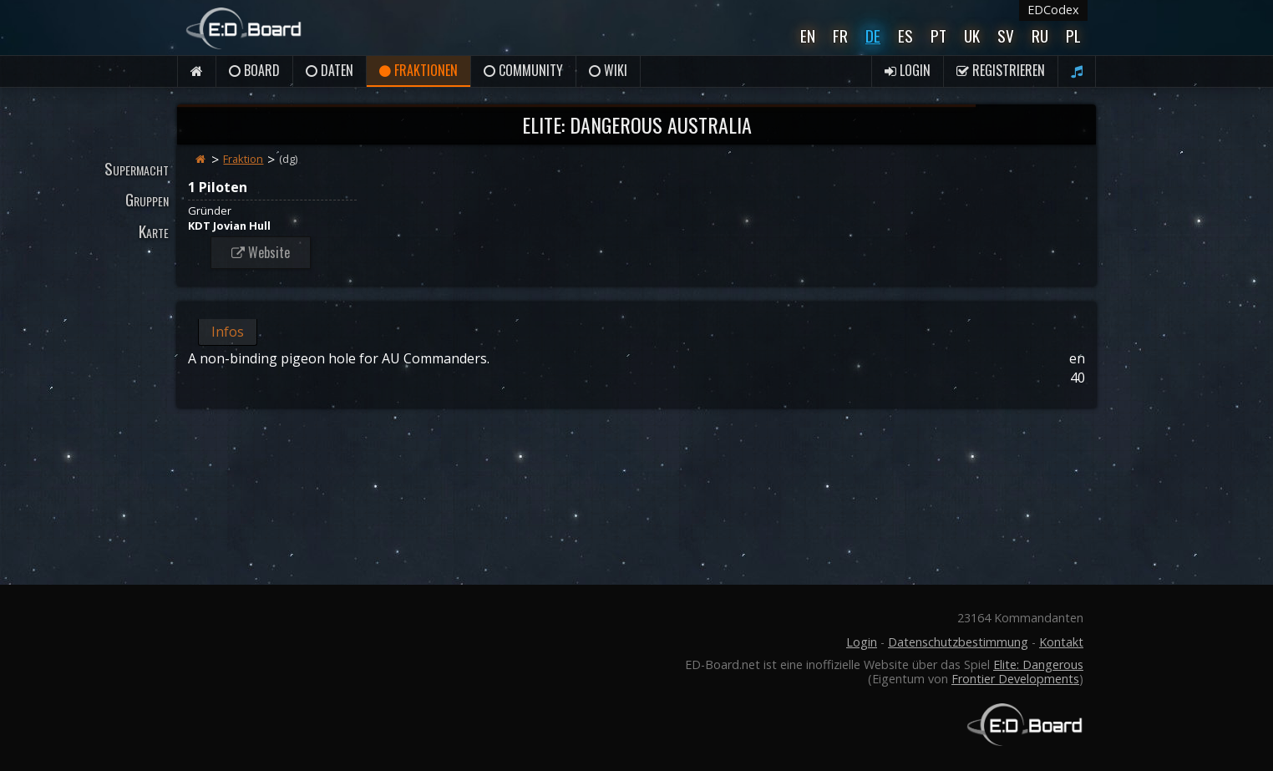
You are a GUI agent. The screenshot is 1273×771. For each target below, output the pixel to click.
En (807, 35)
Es (905, 35)
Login (908, 70)
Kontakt (1061, 642)
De (872, 35)
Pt (938, 35)
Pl (1073, 35)
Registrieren (1000, 70)
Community (523, 70)
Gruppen (147, 199)
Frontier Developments (1015, 679)
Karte (154, 231)
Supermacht (136, 168)
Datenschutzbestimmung (958, 642)
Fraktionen (418, 70)
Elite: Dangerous (1038, 664)
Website (260, 252)
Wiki (608, 70)
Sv (1005, 35)
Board (254, 70)
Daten (329, 70)
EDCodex (1053, 10)
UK (972, 35)
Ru (1040, 35)
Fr (840, 35)
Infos (227, 331)
